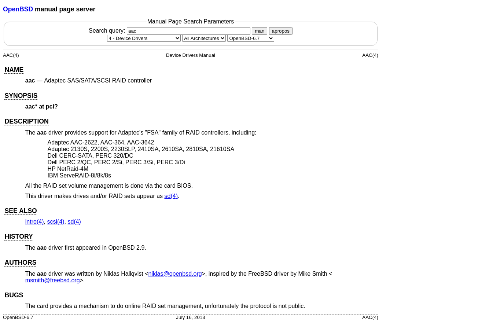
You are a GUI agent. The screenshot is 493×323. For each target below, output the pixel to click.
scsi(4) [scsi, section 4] (55, 222)
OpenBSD (18, 9)
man (259, 31)
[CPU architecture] (204, 38)
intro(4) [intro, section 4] (34, 222)
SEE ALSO (20, 210)
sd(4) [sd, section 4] (171, 196)
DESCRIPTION (26, 121)
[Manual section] (144, 38)
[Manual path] (250, 38)
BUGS (13, 295)
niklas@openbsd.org (175, 274)
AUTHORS (20, 262)
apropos (281, 31)
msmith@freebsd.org (52, 280)
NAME (13, 69)
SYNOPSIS (20, 95)
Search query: (170, 30)
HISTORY (18, 236)
